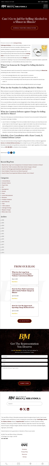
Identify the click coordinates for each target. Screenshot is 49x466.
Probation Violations (7, 199)
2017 (2, 244)
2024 (2, 225)
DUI (3, 187)
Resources (24, 454)
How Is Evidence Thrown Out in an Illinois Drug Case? (15, 171)
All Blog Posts (24, 321)
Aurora (45, 419)
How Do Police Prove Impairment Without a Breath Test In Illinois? (18, 173)
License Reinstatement (7, 195)
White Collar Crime (6, 212)
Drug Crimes (5, 185)
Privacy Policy (24, 452)
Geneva (9, 421)
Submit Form (24, 383)
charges (25, 57)
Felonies (4, 191)
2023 (2, 228)
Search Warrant (5, 201)
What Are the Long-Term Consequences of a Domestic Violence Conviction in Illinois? (22, 165)
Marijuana (4, 197)
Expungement (5, 189)
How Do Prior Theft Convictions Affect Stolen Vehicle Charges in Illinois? (19, 167)
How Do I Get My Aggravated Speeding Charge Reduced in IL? (16, 169)
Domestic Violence (6, 183)
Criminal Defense (6, 181)
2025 (2, 223)
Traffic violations (6, 205)
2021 (2, 233)
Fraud (3, 193)
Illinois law (44, 70)
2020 (2, 236)
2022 (2, 231)
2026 (2, 220)
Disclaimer (24, 449)
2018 (2, 242)
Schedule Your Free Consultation (24, 28)
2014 (2, 252)
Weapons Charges (6, 210)
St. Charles (4, 421)
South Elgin (40, 419)
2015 (2, 250)
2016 (2, 247)
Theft (3, 203)
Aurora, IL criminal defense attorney (10, 143)
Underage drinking (6, 45)
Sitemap (24, 457)
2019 (2, 239)
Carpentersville (20, 421)
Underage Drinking (17, 43)
